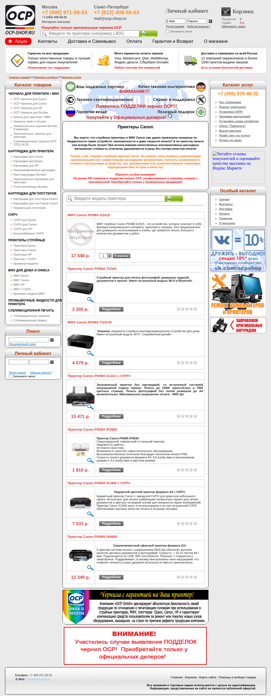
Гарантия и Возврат (173, 41)
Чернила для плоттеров (29, 207)
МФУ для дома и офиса (29, 270)
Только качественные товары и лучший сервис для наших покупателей (59, 60)
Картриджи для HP (26, 165)
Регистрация (175, 26)
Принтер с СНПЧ (24, 259)
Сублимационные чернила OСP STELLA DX (34, 143)
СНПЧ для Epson (24, 220)
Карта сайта (207, 677)
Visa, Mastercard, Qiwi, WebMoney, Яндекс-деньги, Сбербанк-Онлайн (146, 60)
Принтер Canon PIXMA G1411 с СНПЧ (99, 376)
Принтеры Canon (71, 77)
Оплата (134, 41)
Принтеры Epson (24, 245)
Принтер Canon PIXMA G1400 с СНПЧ (99, 483)
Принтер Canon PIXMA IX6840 (92, 537)
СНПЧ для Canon (25, 224)
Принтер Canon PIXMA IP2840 (92, 429)
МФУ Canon (21, 280)
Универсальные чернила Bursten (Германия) (35, 127)
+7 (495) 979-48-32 (238, 93)
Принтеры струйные (46, 77)
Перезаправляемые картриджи (34, 170)
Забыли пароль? (198, 26)
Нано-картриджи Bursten (29, 174)
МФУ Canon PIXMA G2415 (89, 215)
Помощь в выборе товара (237, 677)
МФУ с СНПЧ (22, 289)
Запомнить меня (181, 31)
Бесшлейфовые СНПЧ (28, 233)
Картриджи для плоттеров (32, 193)
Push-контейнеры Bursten (30, 186)
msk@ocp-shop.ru (38, 679)
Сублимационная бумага (30, 320)
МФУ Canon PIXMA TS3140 (90, 322)
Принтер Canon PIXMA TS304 (92, 269)
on (178, 309)
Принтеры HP (22, 254)
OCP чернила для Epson (30, 99)
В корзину (121, 255)
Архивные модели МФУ (29, 293)
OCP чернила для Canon (30, 103)
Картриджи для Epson (28, 161)
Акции (17, 41)
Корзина (191, 677)
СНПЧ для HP (22, 229)
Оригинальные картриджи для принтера (33, 180)
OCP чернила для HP (27, 108)
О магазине (216, 41)
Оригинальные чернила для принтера (32, 135)
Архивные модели (25, 263)
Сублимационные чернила (31, 315)
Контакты (47, 41)
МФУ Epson (21, 275)
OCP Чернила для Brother (30, 112)
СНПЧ (12, 215)
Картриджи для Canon (28, 156)
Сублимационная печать (31, 310)
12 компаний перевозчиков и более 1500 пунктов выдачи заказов (232, 60)
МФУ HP (19, 284)
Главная (177, 677)
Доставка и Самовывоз (92, 41)
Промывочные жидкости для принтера (35, 302)
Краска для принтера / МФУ (32, 117)
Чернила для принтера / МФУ (33, 94)
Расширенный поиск (22, 344)
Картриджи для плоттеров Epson (35, 198)
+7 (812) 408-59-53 (116, 12)
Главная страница (19, 77)
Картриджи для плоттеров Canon (35, 203)
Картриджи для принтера (31, 151)
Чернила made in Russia (29, 121)
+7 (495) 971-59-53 (64, 12)
